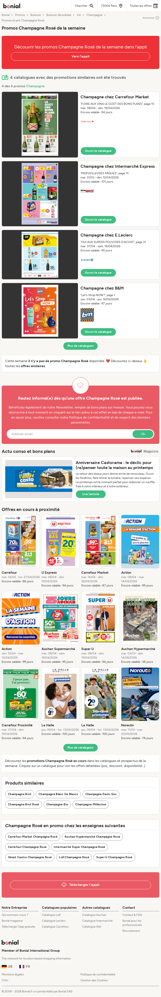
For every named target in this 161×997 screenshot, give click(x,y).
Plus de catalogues (80, 346)
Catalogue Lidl (51, 915)
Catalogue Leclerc (54, 921)
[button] (80, 125)
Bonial (6, 15)
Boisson (36, 15)
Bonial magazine (12, 921)
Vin (79, 15)
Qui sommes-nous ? (15, 915)
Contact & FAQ (132, 915)
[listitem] (21, 551)
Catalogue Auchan (94, 915)
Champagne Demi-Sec (101, 794)
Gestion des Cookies (94, 980)
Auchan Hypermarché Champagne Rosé (92, 836)
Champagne (95, 15)
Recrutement (131, 931)
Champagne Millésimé (90, 804)
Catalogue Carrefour (55, 926)
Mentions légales (13, 974)
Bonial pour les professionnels (132, 923)
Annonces (151, 18)
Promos (20, 15)
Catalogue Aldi (91, 926)
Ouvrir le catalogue (98, 151)
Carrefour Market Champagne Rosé (32, 836)
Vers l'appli (80, 56)
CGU (5, 980)
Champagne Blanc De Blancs (58, 794)
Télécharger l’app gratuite (18, 926)
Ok (143, 434)
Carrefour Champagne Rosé (27, 847)
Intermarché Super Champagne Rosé (79, 847)
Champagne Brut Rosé (23, 804)
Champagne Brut (19, 794)
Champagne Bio (57, 804)
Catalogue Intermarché (97, 921)
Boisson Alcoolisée (59, 15)
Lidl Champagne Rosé (74, 857)
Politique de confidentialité (97, 974)
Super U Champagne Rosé (114, 857)
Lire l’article (90, 494)
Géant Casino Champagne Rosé (30, 857)
